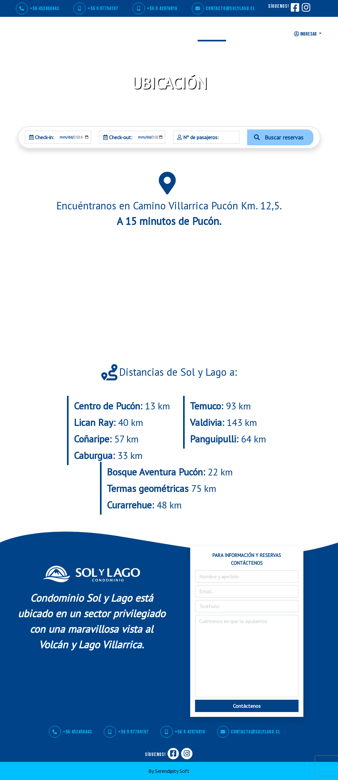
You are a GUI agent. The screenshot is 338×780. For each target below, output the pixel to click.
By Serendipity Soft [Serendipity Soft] (169, 771)
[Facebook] (294, 9)
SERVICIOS (152, 33)
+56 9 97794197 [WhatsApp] (95, 9)
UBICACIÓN (212, 33)
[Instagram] (305, 9)
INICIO (88, 33)
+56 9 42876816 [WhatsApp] (155, 9)
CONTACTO (270, 33)
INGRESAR (306, 34)
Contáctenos (247, 706)
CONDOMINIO (118, 33)
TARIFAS (241, 33)
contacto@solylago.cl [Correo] (223, 9)
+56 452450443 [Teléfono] (37, 9)
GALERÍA (182, 33)
